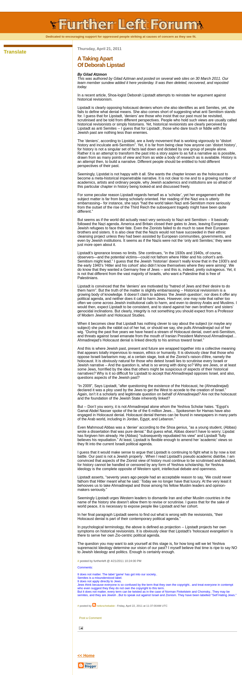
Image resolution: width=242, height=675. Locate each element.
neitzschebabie (106, 605)
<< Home (86, 655)
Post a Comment (90, 618)
